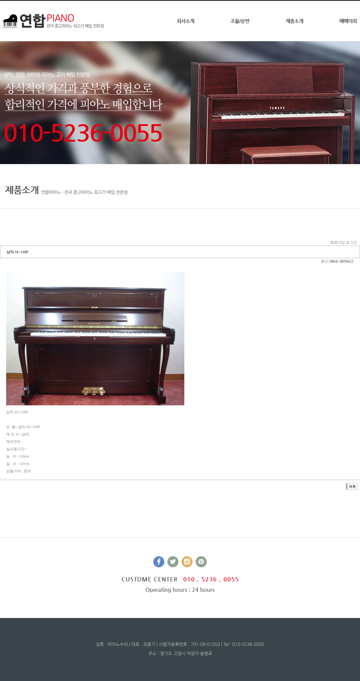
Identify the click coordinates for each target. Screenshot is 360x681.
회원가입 (337, 242)
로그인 (351, 242)
